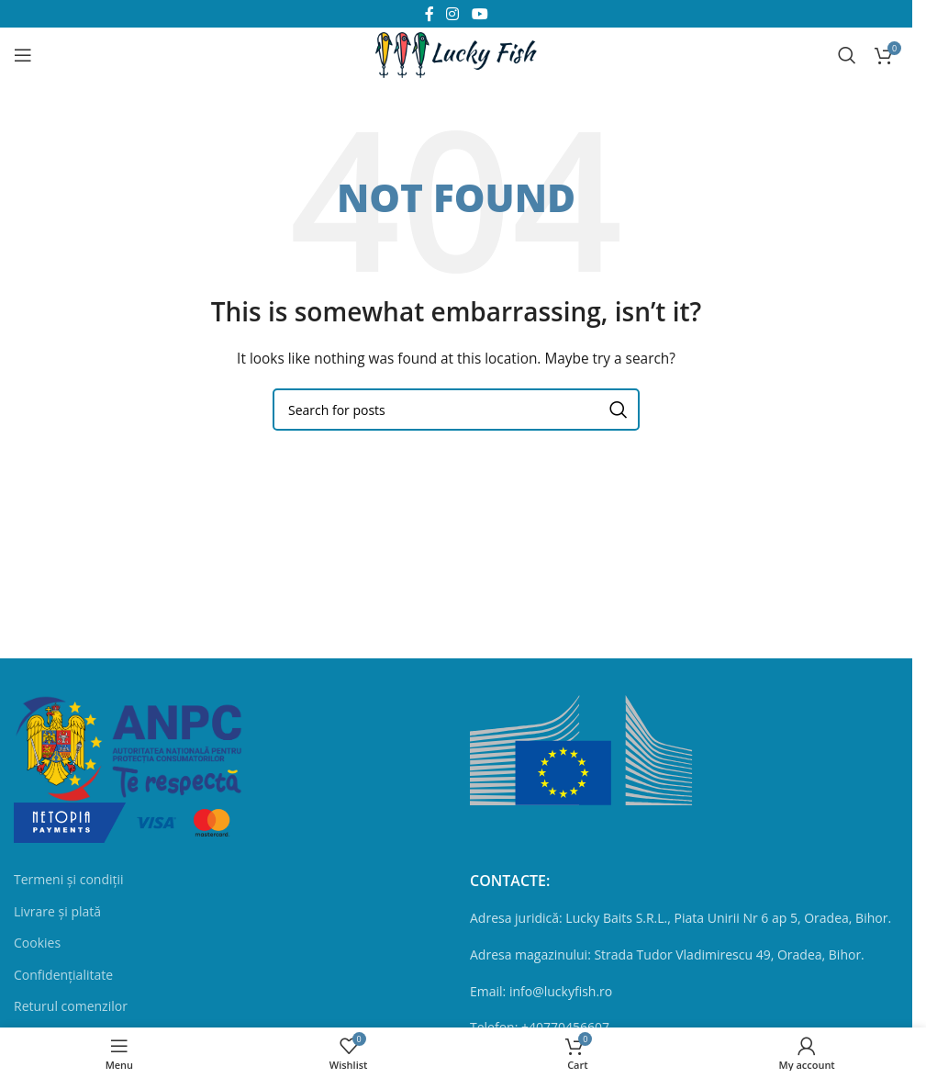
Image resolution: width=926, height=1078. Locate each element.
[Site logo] (456, 53)
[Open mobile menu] (23, 55)
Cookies (37, 942)
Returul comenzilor (71, 1006)
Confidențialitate (63, 974)
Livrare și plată (57, 911)
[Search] (847, 55)
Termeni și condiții (69, 879)
